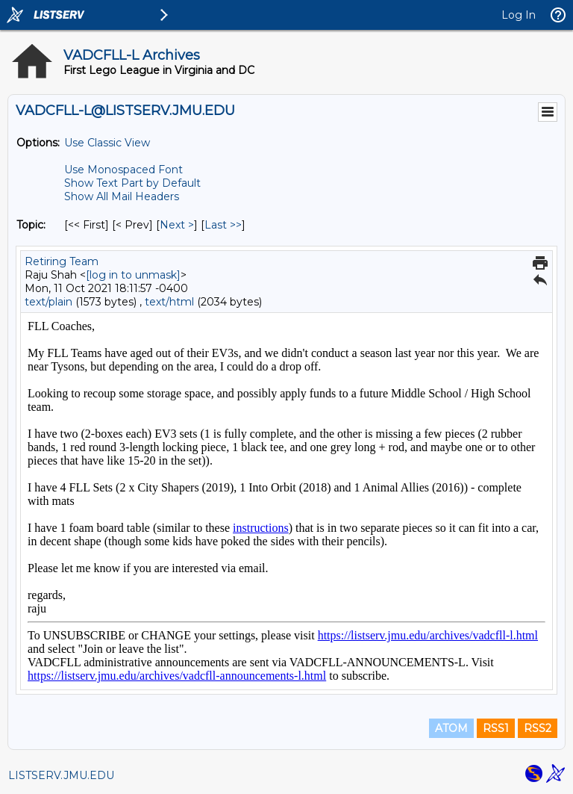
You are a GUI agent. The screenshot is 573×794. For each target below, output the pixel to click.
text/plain (48, 301)
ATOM (451, 728)
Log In (518, 15)
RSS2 (537, 728)
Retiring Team (61, 261)
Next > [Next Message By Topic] (177, 225)
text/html (169, 301)
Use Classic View (107, 142)
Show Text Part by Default (132, 183)
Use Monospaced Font (123, 169)
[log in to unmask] (133, 275)
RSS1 (496, 728)
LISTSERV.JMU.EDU (61, 775)
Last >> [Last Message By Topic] (223, 225)
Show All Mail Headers (121, 196)
